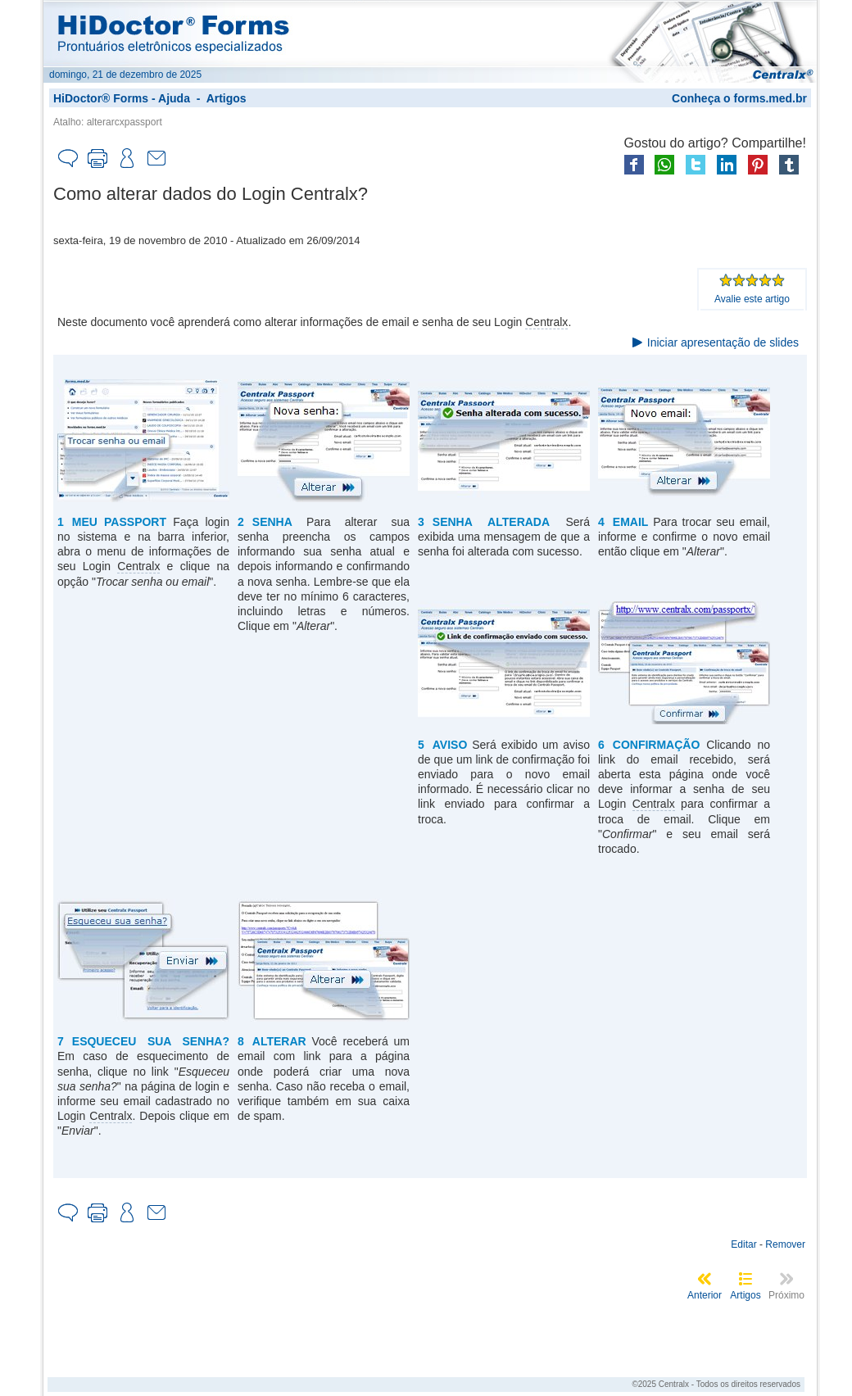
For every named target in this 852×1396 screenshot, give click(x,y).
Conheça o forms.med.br (739, 98)
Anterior (704, 1295)
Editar (743, 1244)
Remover (785, 1244)
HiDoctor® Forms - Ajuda (121, 98)
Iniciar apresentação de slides (723, 342)
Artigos (226, 98)
